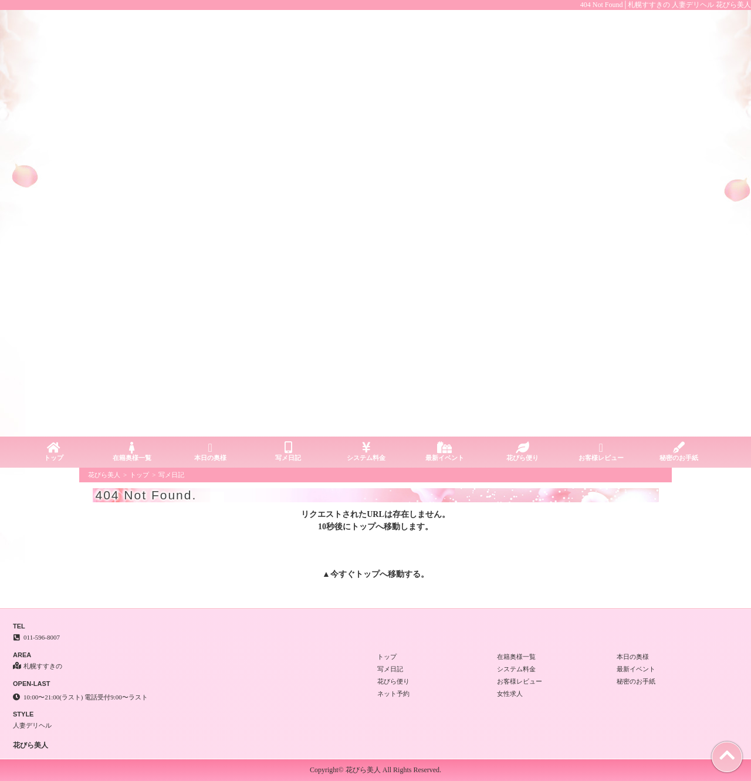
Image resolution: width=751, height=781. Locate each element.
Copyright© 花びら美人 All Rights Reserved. (375, 770)
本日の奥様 (210, 451)
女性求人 (510, 693)
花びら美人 (104, 474)
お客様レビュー (601, 451)
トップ (54, 451)
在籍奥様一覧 (132, 451)
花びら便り (522, 451)
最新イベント (444, 451)
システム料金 (366, 451)
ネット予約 (393, 693)
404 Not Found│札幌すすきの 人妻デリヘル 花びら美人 (665, 5)
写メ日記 (288, 451)
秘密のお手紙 (679, 451)
